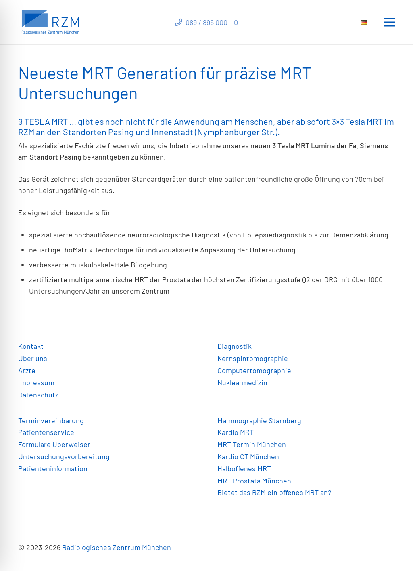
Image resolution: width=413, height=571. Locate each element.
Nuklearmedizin (242, 382)
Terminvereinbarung (51, 420)
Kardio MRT (235, 432)
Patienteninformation (53, 468)
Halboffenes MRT (244, 468)
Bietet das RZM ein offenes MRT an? (274, 492)
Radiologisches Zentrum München (116, 547)
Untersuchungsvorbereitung (64, 456)
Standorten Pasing (98, 131)
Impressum (36, 382)
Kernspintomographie (252, 358)
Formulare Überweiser (54, 444)
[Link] (50, 22)
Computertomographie (254, 370)
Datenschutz (38, 394)
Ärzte (26, 370)
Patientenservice (46, 432)
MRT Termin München (251, 444)
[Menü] (389, 22)
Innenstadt (172, 131)
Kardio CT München (248, 456)
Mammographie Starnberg (259, 420)
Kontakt (31, 346)
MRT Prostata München (254, 480)
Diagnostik (234, 346)
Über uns (32, 358)
